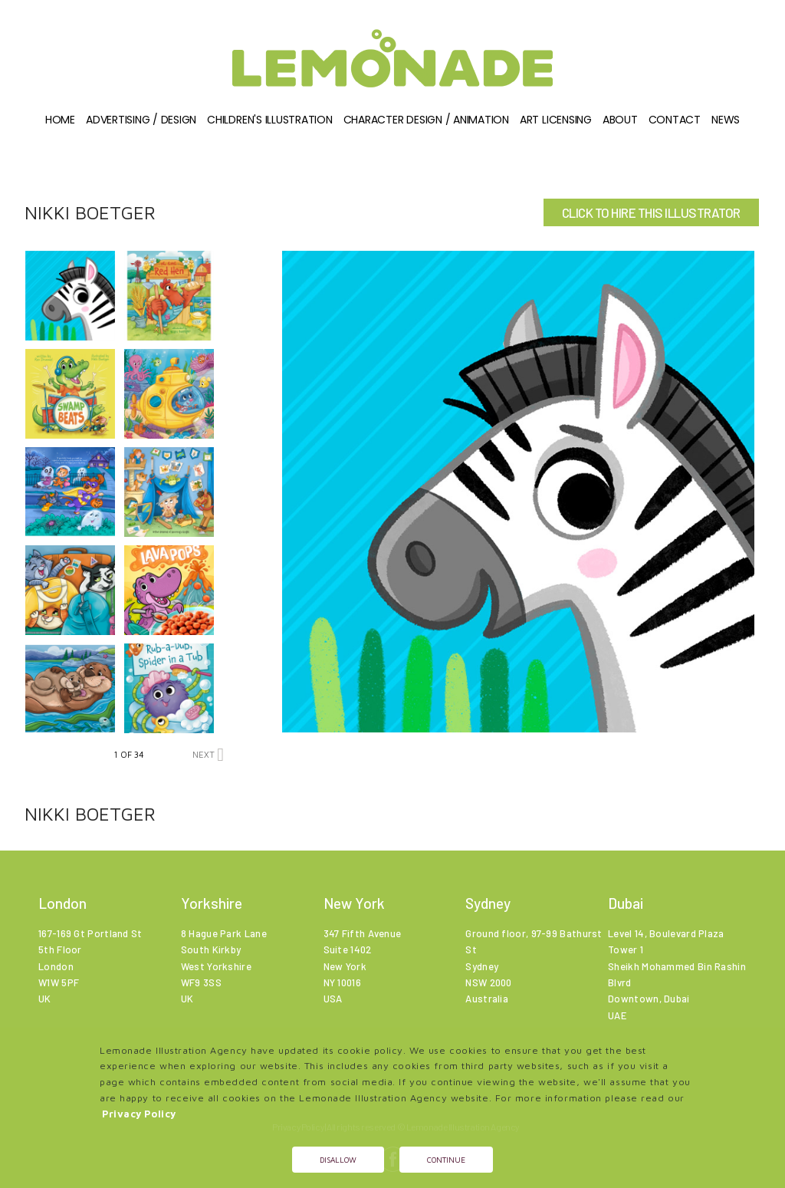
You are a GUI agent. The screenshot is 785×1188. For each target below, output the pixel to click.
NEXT (208, 754)
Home (60, 119)
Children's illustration (269, 119)
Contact (675, 119)
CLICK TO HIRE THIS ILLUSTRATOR (651, 212)
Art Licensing (556, 119)
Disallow (338, 1159)
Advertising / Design (141, 119)
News (725, 119)
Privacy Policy (139, 1114)
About (620, 119)
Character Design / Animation (426, 119)
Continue (446, 1159)
